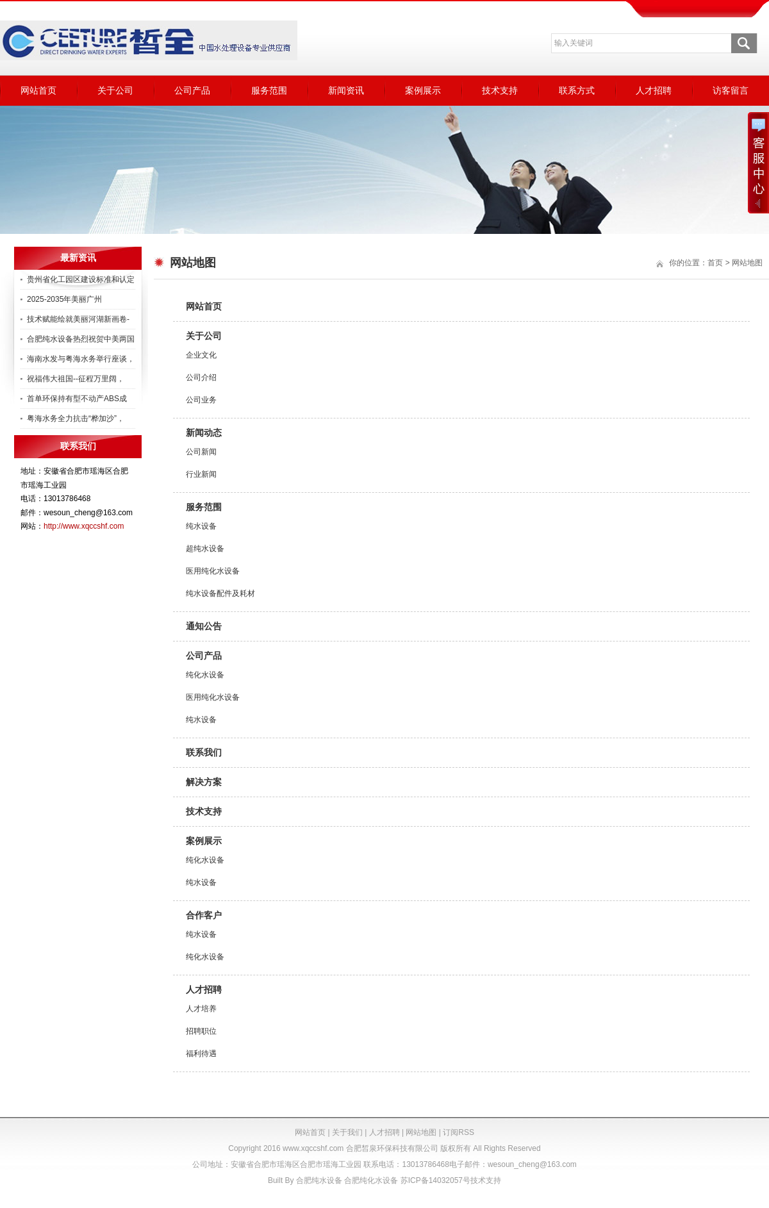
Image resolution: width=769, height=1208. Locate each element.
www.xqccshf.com (313, 1148)
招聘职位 (201, 1031)
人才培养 (201, 1008)
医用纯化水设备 (213, 571)
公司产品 (192, 90)
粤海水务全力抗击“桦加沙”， (75, 418)
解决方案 (204, 782)
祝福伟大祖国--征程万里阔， (75, 378)
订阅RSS (458, 1132)
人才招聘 (654, 90)
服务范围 (269, 90)
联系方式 (577, 90)
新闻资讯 (346, 90)
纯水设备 (201, 526)
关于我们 (347, 1132)
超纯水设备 (205, 548)
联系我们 (204, 752)
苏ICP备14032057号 (435, 1180)
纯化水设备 (205, 674)
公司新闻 (201, 451)
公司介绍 (201, 377)
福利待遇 (201, 1053)
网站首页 (38, 90)
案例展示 (423, 90)
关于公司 (115, 90)
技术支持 (500, 90)
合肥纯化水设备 (371, 1180)
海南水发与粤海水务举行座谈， (81, 358)
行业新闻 (201, 474)
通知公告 (204, 626)
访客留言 (730, 90)
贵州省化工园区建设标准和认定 (81, 279)
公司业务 (201, 399)
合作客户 (204, 915)
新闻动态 (204, 432)
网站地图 (421, 1132)
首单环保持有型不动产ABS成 (77, 398)
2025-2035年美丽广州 (64, 299)
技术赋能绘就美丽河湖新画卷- (78, 319)
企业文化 (201, 355)
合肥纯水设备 (319, 1180)
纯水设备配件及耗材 (220, 593)
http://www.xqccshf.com (84, 526)
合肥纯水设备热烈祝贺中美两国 (81, 339)
